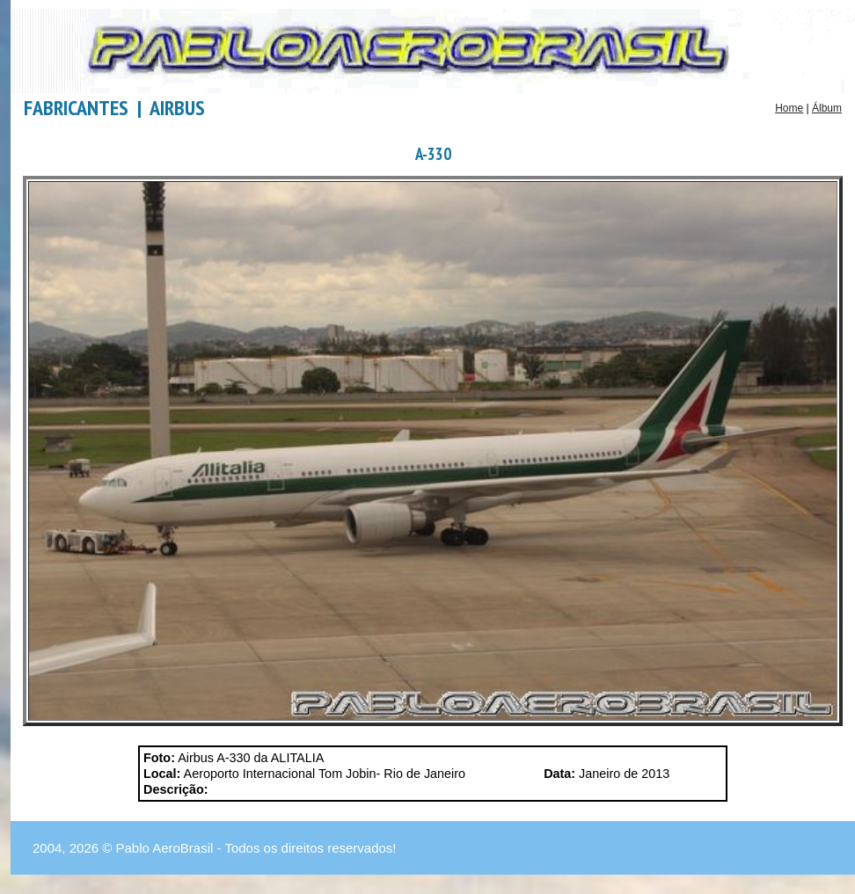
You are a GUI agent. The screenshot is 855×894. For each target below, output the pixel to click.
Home (789, 108)
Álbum (827, 108)
